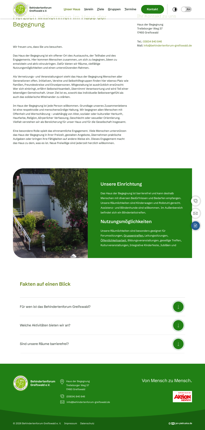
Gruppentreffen (133, 235)
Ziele (100, 9)
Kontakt (152, 9)
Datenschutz (87, 423)
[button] (186, 9)
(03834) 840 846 (75, 396)
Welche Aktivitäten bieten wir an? (45, 325)
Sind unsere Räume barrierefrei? (44, 344)
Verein (88, 9)
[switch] (175, 9)
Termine (130, 9)
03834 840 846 (152, 41)
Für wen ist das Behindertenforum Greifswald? (55, 307)
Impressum (70, 423)
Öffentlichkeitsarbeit (113, 240)
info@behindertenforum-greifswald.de (168, 45)
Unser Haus (72, 9)
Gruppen (114, 9)
